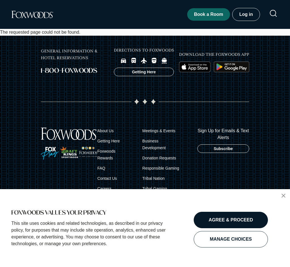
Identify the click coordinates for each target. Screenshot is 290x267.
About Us (105, 131)
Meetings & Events (159, 131)
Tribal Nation (153, 178)
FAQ (101, 168)
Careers (104, 188)
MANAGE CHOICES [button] (231, 239)
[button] (283, 196)
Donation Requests (159, 158)
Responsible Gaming (160, 168)
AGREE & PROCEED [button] (231, 219)
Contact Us (107, 178)
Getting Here (108, 141)
